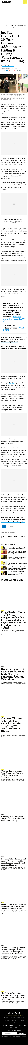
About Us (4, 1025)
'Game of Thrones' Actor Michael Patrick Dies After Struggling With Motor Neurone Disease (16, 573)
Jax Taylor (4, 104)
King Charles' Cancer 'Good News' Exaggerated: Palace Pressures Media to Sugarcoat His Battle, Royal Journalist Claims (17, 558)
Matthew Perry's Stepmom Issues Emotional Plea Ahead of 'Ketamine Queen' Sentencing (13, 774)
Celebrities (20, 1017)
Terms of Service (21, 1025)
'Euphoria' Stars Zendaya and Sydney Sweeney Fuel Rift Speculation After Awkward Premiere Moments (13, 862)
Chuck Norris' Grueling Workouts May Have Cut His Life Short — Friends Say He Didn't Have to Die (13, 996)
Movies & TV (14, 1020)
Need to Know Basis (11, 219)
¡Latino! (14, 1022)
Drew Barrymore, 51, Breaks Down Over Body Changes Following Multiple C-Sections (17, 563)
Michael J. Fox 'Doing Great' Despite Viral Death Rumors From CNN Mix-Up (13, 819)
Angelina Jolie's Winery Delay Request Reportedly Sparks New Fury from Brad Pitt (13, 906)
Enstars (6, 2)
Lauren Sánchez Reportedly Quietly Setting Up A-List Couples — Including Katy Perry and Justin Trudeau (17, 568)
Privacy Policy (14, 1027)
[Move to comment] (20, 70)
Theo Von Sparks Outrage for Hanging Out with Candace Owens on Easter (17, 547)
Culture (6, 1020)
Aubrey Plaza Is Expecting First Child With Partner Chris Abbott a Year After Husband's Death (17, 552)
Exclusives (12, 1017)
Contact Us (12, 1025)
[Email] (17, 70)
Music (22, 1020)
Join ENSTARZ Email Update (14, 1030)
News (4, 26)
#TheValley (17, 317)
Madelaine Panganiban (8, 65)
